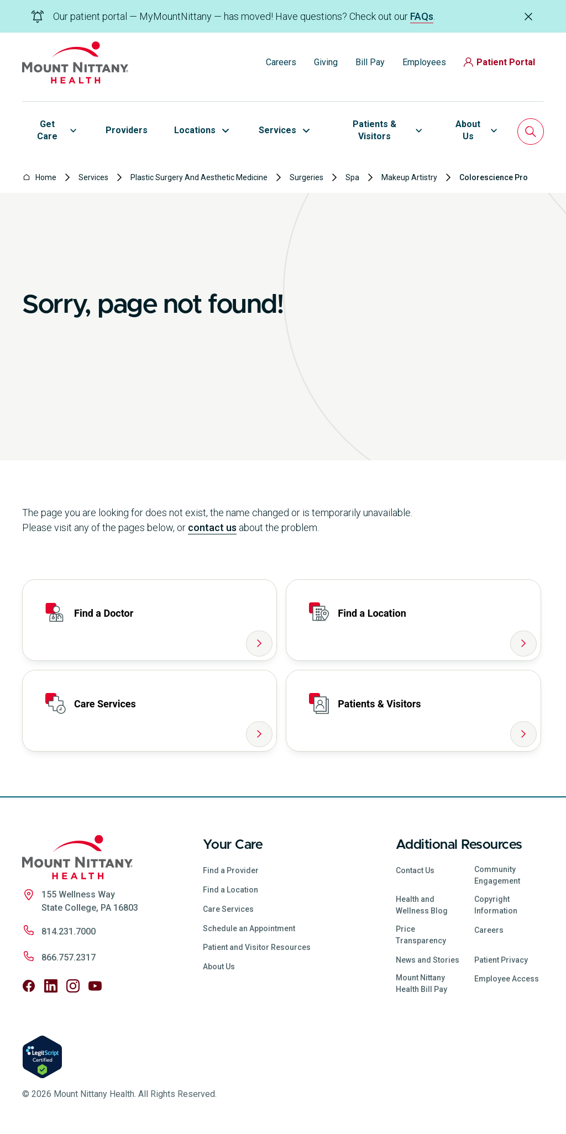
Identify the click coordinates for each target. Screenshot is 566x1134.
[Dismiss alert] (528, 16)
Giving (326, 62)
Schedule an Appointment (249, 928)
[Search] (530, 131)
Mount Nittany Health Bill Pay (421, 983)
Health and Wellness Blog (422, 905)
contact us (212, 527)
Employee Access (506, 978)
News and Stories (427, 960)
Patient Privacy (501, 960)
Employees (424, 62)
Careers (281, 62)
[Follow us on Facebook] (28, 986)
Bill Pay (370, 62)
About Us (219, 966)
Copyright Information (495, 905)
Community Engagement (497, 875)
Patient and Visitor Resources (257, 947)
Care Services (228, 909)
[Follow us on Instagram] (73, 986)
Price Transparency (421, 935)
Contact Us (415, 870)
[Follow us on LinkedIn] (50, 986)
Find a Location (230, 889)
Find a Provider (231, 870)
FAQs (421, 16)
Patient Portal (499, 62)
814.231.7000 (68, 931)
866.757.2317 (68, 957)
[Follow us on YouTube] (95, 986)
